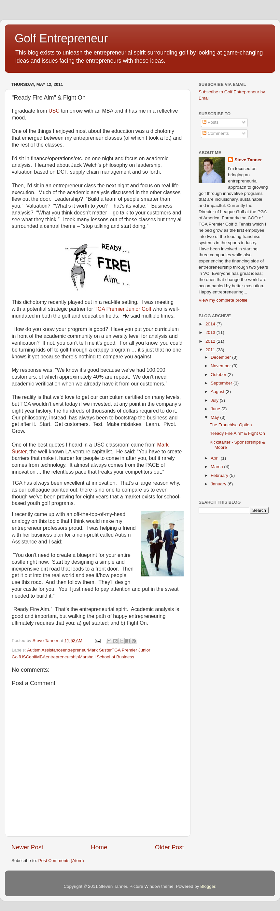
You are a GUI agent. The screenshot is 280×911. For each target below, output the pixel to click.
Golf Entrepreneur (61, 38)
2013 (211, 332)
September (222, 383)
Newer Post (27, 847)
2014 (211, 324)
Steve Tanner (248, 159)
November (221, 365)
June (216, 408)
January (219, 483)
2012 (211, 341)
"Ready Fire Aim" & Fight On (237, 433)
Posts (211, 122)
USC (54, 111)
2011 (211, 349)
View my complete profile (223, 300)
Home (99, 847)
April (216, 458)
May (215, 417)
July (215, 400)
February (220, 475)
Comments (216, 133)
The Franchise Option (231, 424)
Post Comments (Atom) (61, 860)
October (219, 374)
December (221, 357)
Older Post (169, 847)
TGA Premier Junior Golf (122, 309)
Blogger (207, 886)
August (218, 391)
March (217, 466)
